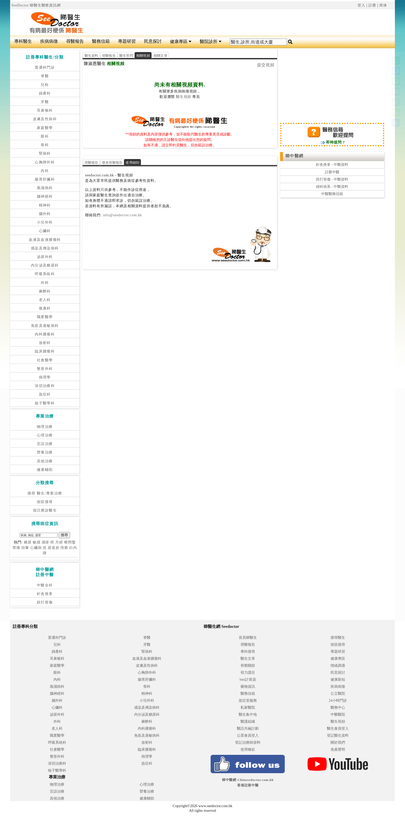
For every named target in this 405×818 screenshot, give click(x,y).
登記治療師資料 (247, 742)
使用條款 (248, 749)
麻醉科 (45, 291)
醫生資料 (91, 56)
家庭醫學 (45, 128)
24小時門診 (338, 700)
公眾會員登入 (248, 735)
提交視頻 (266, 65)
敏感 (36, 542)
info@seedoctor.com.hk (122, 215)
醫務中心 (338, 707)
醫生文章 (248, 659)
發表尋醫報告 (112, 162)
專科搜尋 (248, 652)
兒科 (45, 85)
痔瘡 (64, 548)
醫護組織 (248, 721)
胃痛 (16, 548)
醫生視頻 (183, 97)
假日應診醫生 (45, 510)
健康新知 (338, 679)
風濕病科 (45, 188)
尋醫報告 (75, 41)
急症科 (45, 394)
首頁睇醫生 (248, 638)
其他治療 (45, 461)
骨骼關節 (248, 666)
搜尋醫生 (338, 638)
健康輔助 (45, 470)
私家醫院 (248, 707)
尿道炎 (53, 548)
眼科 (45, 136)
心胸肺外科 (45, 162)
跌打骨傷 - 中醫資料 (332, 179)
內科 (45, 171)
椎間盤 (70, 542)
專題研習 (127, 41)
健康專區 (180, 41)
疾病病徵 (49, 41)
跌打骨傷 (45, 602)
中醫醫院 (338, 714)
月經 (59, 542)
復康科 (45, 308)
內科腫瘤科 (45, 334)
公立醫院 (338, 693)
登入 (361, 5)
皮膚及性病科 (45, 119)
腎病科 (45, 153)
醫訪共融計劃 (248, 728)
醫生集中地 (248, 714)
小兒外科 (45, 222)
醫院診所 (210, 41)
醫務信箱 (101, 41)
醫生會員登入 (338, 728)
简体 (383, 5)
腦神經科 (45, 196)
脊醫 (45, 76)
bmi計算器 (247, 679)
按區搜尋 (45, 502)
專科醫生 (23, 41)
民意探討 (153, 41)
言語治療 (45, 444)
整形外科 (45, 369)
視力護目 (248, 673)
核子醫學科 (45, 403)
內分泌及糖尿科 (45, 265)
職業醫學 (45, 317)
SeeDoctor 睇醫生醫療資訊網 (36, 5)
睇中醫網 (294, 156)
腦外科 (45, 214)
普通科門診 (45, 67)
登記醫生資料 (338, 735)
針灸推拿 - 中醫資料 (332, 165)
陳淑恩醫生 (95, 63)
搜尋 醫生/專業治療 (45, 493)
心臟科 (45, 231)
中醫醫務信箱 (332, 194)
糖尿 (28, 542)
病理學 (45, 377)
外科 (45, 283)
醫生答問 (126, 56)
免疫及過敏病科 (45, 326)
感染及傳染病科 (45, 248)
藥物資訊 (248, 686)
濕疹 (45, 542)
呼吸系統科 (45, 274)
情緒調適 (338, 666)
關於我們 (338, 742)
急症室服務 (248, 700)
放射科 (45, 343)
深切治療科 (45, 386)
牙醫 (45, 102)
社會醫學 (45, 360)
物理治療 (45, 427)
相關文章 (160, 56)
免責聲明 (338, 749)
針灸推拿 (45, 594)
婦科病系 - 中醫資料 (332, 187)
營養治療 (45, 452)
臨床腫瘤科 (45, 351)
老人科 (45, 300)
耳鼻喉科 (45, 110)
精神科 (45, 205)
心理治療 (45, 435)
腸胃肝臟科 (45, 179)
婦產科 (45, 93)
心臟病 (36, 548)
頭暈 (25, 548)
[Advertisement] (234, 22)
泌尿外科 (45, 257)
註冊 (372, 5)
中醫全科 (45, 585)
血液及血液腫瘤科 (45, 240)
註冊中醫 (332, 172)
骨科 (45, 145)
